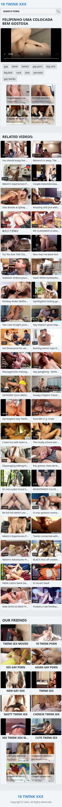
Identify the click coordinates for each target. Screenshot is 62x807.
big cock (50, 66)
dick (27, 72)
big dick (8, 72)
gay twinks (10, 78)
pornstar (38, 72)
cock (18, 72)
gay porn (37, 66)
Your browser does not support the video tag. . (31, 45)
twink (15, 66)
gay (6, 66)
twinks (25, 66)
